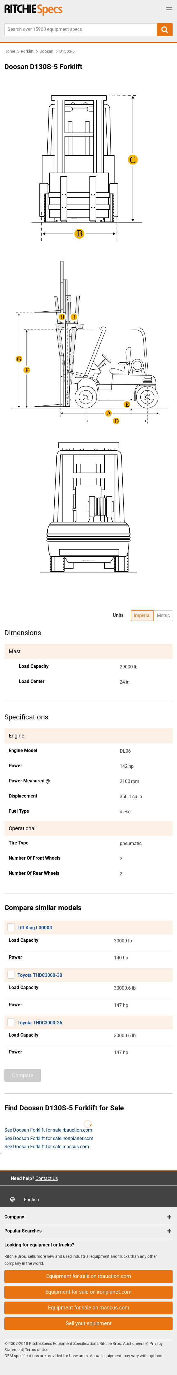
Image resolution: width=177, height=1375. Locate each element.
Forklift (27, 51)
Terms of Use (36, 1349)
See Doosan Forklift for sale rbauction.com (48, 1130)
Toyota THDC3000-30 (39, 975)
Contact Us (46, 1178)
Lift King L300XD (34, 927)
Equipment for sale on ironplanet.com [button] (88, 1292)
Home (9, 51)
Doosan (46, 51)
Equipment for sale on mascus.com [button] (88, 1307)
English (33, 1199)
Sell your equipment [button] (89, 1323)
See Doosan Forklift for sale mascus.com (46, 1146)
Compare (22, 1075)
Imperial (142, 615)
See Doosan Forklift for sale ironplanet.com (48, 1138)
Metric (163, 615)
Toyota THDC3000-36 (39, 1022)
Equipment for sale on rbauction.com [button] (88, 1276)
